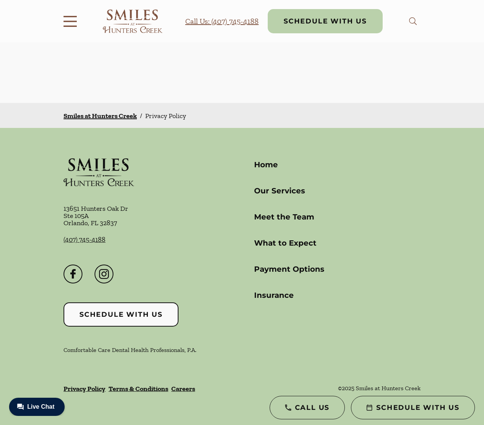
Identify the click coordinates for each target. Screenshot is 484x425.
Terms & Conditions (138, 389)
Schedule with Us (325, 21)
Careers (183, 389)
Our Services (279, 190)
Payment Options (289, 269)
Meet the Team (284, 216)
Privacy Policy (84, 389)
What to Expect (285, 243)
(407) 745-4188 (84, 239)
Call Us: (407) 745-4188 (222, 21)
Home (266, 164)
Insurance (274, 295)
